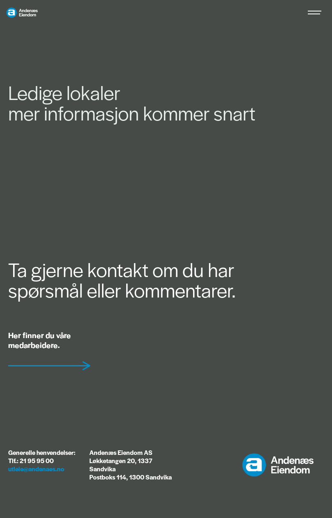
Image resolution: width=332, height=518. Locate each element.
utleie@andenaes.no (36, 468)
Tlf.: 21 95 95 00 (31, 460)
